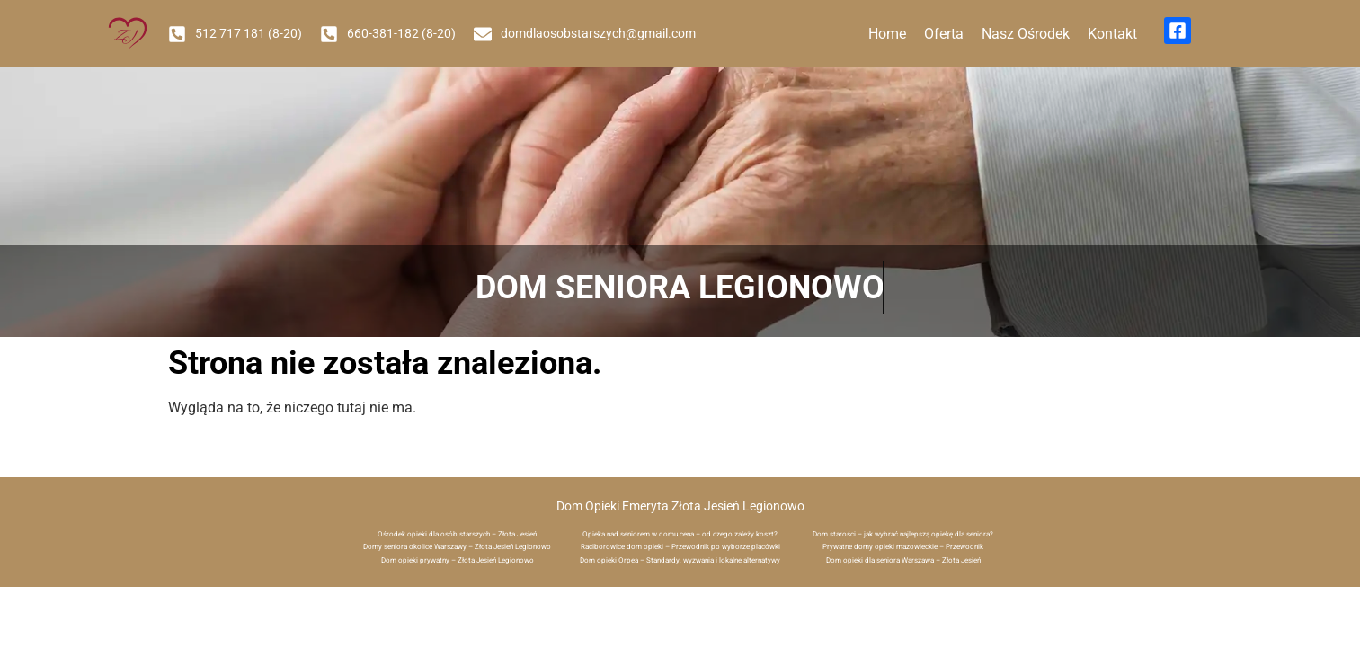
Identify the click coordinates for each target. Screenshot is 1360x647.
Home (887, 33)
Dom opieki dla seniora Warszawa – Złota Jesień (903, 560)
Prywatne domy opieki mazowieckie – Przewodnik (902, 547)
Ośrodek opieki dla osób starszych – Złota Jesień (457, 534)
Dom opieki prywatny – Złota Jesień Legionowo (457, 560)
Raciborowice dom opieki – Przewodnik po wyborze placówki (680, 547)
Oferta (944, 33)
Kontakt (1112, 33)
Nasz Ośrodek (1026, 33)
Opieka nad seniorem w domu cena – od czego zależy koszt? (680, 534)
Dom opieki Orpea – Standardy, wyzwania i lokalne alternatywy (680, 560)
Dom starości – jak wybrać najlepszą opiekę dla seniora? (903, 534)
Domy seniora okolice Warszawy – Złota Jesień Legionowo (457, 547)
